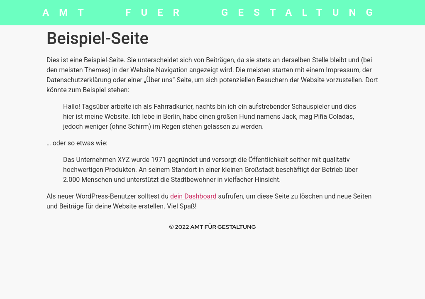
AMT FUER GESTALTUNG (212, 12)
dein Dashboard (193, 196)
